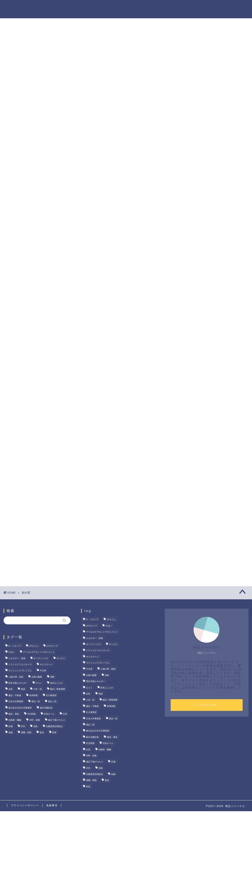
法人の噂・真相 (87, 7)
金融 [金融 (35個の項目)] (10, 732)
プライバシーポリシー (25, 805)
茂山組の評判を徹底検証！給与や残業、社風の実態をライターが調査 (210, 218)
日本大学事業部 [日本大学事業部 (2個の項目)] (15, 702)
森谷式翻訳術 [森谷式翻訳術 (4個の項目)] (46, 708)
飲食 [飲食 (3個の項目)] (54, 732)
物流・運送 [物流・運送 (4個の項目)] (13, 714)
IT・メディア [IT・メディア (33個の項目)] (14, 646)
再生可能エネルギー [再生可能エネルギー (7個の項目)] (17, 683)
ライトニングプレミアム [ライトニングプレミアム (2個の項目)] (20, 671)
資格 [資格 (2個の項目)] (35, 726)
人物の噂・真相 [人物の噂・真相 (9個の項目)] (15, 677)
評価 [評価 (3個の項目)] (10, 726)
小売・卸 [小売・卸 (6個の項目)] (37, 689)
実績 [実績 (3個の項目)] (23, 689)
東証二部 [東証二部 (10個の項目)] (52, 702)
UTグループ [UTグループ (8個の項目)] (52, 646)
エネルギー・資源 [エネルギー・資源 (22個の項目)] (16, 658)
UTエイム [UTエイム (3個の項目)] (33, 646)
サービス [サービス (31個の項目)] (60, 658)
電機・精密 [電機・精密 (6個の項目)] (26, 732)
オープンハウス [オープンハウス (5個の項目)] (41, 658)
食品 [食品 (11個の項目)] (42, 732)
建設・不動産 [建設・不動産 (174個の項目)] (14, 695)
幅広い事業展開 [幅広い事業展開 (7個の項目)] (57, 689)
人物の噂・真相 (153, 7)
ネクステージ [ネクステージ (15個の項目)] (46, 664)
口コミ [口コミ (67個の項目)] (39, 683)
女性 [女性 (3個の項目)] (10, 689)
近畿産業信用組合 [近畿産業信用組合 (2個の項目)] (54, 726)
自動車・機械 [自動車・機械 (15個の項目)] (14, 720)
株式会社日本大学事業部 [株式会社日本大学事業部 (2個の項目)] (20, 708)
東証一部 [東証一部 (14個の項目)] (35, 702)
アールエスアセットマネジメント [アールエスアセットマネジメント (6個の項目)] (39, 652)
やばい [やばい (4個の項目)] (11, 652)
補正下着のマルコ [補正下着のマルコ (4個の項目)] (56, 720)
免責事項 (51, 805)
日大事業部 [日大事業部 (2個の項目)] (51, 695)
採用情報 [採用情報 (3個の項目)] (33, 695)
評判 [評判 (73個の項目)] (23, 726)
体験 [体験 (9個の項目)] (52, 677)
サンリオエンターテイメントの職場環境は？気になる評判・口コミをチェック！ (210, 273)
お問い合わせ (232, 7)
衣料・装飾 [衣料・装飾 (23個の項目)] (34, 720)
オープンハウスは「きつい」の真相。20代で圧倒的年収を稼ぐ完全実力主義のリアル (211, 245)
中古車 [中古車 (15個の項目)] (43, 671)
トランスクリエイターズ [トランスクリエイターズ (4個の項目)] (20, 664)
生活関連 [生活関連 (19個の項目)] (31, 714)
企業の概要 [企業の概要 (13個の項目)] (36, 677)
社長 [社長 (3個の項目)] (65, 714)
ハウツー (180, 7)
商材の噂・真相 (120, 7)
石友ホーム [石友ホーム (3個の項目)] (49, 714)
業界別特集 (205, 7)
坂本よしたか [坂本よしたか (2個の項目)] (56, 683)
